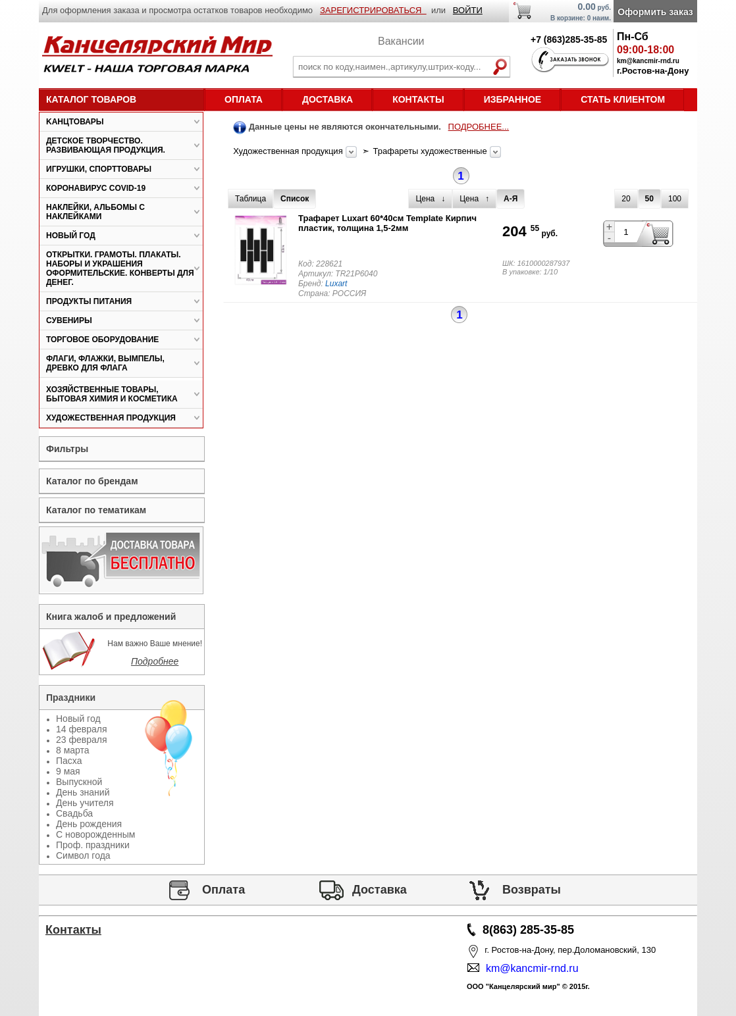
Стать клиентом (623, 99)
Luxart (336, 283)
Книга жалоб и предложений (111, 616)
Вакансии (401, 41)
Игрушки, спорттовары (98, 169)
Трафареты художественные (431, 151)
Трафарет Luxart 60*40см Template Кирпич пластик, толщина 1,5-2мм (387, 223)
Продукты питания (89, 301)
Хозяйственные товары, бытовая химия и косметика (112, 394)
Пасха (69, 760)
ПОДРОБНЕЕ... (479, 127)
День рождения (89, 824)
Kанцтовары (75, 121)
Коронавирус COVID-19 (95, 188)
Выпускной (79, 781)
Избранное (513, 99)
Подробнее (154, 661)
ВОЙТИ (468, 10)
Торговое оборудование (102, 339)
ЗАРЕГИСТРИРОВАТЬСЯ (373, 10)
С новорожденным (95, 834)
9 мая (68, 771)
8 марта (73, 750)
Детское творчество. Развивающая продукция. (105, 145)
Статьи (74, 967)
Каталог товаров (91, 99)
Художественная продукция (289, 151)
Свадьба (74, 813)
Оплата (243, 99)
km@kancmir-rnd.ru (529, 968)
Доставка (327, 99)
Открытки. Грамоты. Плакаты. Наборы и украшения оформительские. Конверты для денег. (120, 268)
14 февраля (81, 729)
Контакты (418, 99)
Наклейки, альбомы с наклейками (95, 212)
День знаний (83, 792)
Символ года (83, 855)
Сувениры (69, 320)
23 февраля (81, 739)
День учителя (85, 803)
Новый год (70, 235)
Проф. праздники (93, 845)
